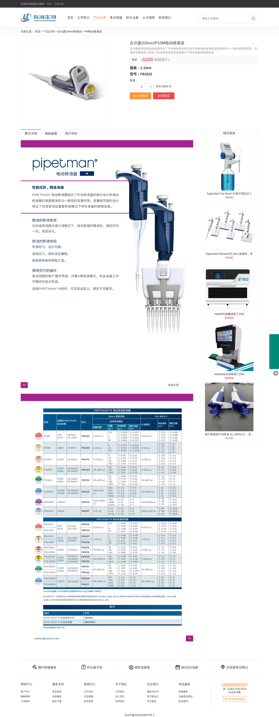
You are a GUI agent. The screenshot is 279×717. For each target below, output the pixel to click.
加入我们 (120, 696)
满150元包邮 (187, 667)
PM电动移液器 (93, 31)
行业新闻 (88, 696)
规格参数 (51, 133)
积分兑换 (132, 17)
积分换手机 (91, 667)
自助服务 (57, 696)
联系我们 (165, 17)
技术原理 (88, 701)
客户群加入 (153, 696)
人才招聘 (148, 17)
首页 (70, 17)
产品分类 (100, 17)
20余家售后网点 (234, 667)
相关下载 (57, 701)
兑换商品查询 (186, 696)
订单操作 (25, 701)
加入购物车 (140, 95)
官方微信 (151, 701)
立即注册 (59, 4)
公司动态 (88, 691)
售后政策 (57, 691)
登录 (49, 4)
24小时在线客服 (235, 699)
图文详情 (31, 133)
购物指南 (25, 696)
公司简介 (83, 17)
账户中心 (25, 691)
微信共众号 (153, 691)
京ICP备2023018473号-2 (139, 715)
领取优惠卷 (139, 667)
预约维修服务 (44, 667)
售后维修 (116, 17)
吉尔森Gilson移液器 (70, 31)
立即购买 (164, 95)
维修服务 (183, 691)
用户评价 (71, 133)
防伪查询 (183, 701)
